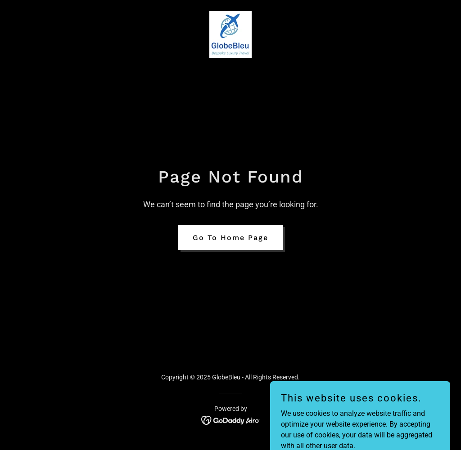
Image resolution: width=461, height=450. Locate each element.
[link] (230, 34)
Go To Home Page (230, 237)
